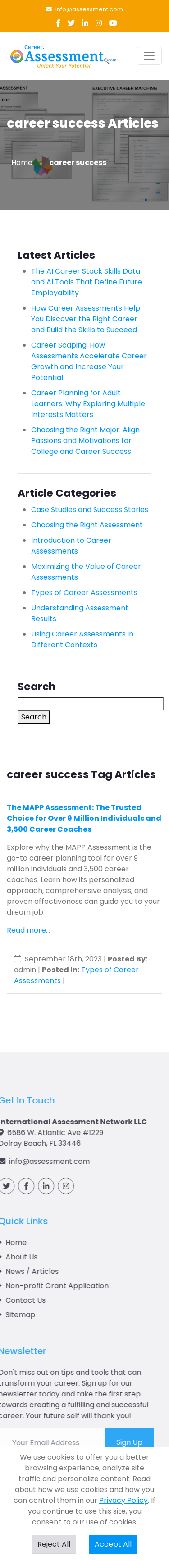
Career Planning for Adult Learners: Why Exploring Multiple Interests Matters (88, 404)
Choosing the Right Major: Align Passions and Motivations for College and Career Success (85, 441)
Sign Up (96, 1442)
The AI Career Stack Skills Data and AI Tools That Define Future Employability (86, 282)
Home (21, 162)
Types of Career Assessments (84, 592)
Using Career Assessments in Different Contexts (82, 639)
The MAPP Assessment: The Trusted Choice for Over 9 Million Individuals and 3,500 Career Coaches (84, 818)
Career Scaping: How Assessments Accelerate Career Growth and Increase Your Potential (89, 361)
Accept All (113, 1544)
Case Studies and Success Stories (89, 509)
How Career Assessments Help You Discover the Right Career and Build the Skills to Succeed (85, 319)
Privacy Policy (123, 1500)
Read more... (28, 930)
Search (33, 717)
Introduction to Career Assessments (71, 545)
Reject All (53, 1544)
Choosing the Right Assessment (87, 525)
